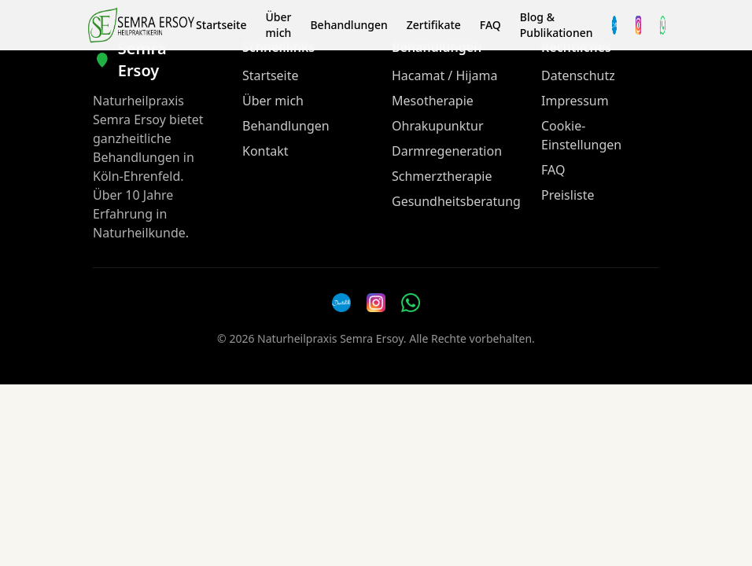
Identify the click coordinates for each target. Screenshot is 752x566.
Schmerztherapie (442, 176)
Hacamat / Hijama (445, 75)
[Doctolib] (341, 302)
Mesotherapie (433, 100)
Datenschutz (578, 75)
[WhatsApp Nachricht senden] (662, 25)
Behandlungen (348, 24)
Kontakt (265, 151)
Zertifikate (434, 24)
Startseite (221, 24)
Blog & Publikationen (556, 24)
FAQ (490, 24)
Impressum (575, 100)
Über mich (278, 24)
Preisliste (568, 195)
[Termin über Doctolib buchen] (614, 25)
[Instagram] (638, 25)
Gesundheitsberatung (456, 201)
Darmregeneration (447, 151)
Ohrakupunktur (438, 125)
